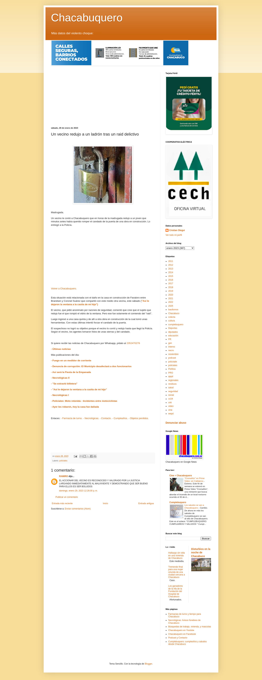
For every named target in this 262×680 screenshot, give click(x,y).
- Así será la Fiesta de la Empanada (71, 372)
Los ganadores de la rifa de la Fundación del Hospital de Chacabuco (175, 591)
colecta (171, 317)
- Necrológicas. (91, 418)
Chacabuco (173, 313)
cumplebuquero (175, 324)
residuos (172, 384)
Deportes (172, 328)
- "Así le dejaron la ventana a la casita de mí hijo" (79, 389)
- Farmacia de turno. (71, 418)
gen (170, 343)
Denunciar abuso (176, 422)
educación (173, 335)
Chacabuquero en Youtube (181, 630)
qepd (170, 376)
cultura (171, 320)
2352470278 (133, 343)
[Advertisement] (103, 99)
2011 (170, 261)
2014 (170, 272)
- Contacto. (106, 418)
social (171, 395)
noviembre (173, 354)
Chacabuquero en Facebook (182, 634)
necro (171, 350)
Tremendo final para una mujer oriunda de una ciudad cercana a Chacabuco (176, 572)
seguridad (173, 391)
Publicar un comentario (66, 497)
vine (170, 410)
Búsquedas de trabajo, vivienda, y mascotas (189, 626)
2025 (170, 306)
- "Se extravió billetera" (64, 383)
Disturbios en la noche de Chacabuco (200, 553)
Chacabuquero (87, 17)
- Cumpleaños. (120, 418)
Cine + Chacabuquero (180, 475)
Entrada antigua (146, 503)
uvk (170, 402)
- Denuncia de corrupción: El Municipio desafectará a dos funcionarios (91, 366)
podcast (172, 358)
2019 (170, 291)
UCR (170, 399)
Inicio (105, 503)
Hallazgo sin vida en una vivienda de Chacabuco (176, 555)
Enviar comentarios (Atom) (78, 508)
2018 (170, 287)
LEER (98, 33)
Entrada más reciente (62, 503)
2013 (170, 268)
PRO (170, 373)
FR (169, 339)
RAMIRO (63, 476)
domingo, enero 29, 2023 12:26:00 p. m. (78, 490)
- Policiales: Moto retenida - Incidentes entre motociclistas (84, 401)
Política (171, 369)
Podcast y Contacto (177, 637)
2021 (170, 298)
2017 (170, 283)
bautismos (173, 309)
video (171, 406)
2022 (170, 302)
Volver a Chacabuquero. (64, 288)
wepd (171, 413)
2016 (170, 280)
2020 (170, 295)
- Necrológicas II (60, 377)
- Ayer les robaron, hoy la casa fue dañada (75, 406)
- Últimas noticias (61, 349)
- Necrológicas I (60, 395)
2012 (170, 265)
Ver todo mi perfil (174, 235)
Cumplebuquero (177, 502)
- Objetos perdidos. (138, 418)
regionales (173, 380)
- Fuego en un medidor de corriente (71, 360)
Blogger (148, 664)
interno (171, 346)
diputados (173, 332)
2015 (170, 276)
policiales (63, 461)
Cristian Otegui (177, 230)
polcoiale (172, 361)
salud (171, 387)
